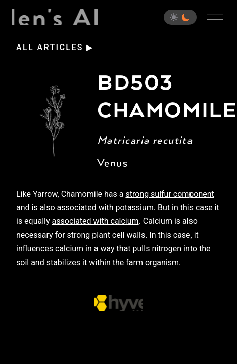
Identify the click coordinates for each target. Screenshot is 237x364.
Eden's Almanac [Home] (56, 17)
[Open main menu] (215, 17)
